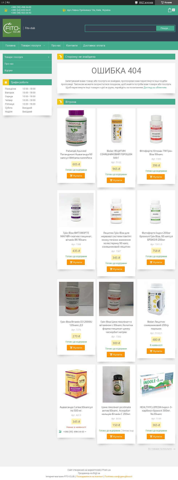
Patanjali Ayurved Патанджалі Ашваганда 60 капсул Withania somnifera (76, 154)
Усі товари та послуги (160, 449)
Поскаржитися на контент (89, 476)
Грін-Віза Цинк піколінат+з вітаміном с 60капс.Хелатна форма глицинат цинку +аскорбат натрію (116, 326)
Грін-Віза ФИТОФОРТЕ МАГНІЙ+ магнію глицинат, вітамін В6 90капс (76, 236)
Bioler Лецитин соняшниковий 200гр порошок (156, 325)
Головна (10, 45)
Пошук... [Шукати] (165, 28)
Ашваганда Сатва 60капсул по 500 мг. (76, 408)
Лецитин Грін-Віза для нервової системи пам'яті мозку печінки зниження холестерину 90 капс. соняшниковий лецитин (116, 239)
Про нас (56, 45)
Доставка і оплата (94, 45)
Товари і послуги (31, 45)
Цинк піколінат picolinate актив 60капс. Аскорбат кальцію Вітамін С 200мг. (116, 410)
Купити (77, 175)
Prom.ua (106, 470)
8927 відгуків (146, 2)
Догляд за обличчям (154, 87)
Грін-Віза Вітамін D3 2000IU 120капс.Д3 (76, 323)
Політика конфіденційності (118, 476)
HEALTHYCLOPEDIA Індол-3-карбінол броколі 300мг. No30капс (156, 410)
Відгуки (9, 70)
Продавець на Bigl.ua (89, 473)
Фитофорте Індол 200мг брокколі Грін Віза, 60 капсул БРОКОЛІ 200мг (156, 236)
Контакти (72, 45)
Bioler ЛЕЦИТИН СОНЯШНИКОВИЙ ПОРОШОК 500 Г (116, 154)
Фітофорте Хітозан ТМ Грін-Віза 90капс (156, 152)
